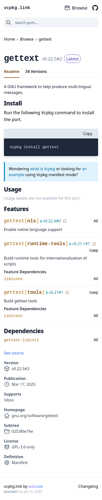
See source (14, 353)
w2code (35, 486)
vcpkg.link (17, 7)
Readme (11, 71)
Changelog (88, 486)
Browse (75, 8)
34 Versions (36, 71)
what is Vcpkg (42, 168)
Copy (87, 133)
